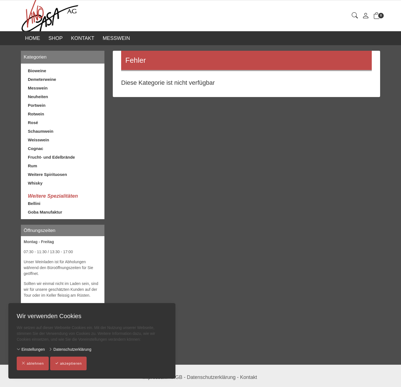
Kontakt (248, 377)
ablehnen (32, 363)
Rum (32, 165)
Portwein (36, 105)
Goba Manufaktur (45, 212)
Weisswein (38, 139)
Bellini (34, 203)
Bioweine (37, 70)
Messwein (38, 88)
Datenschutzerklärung (70, 349)
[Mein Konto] (365, 16)
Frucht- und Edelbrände (51, 157)
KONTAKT (82, 38)
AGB (177, 377)
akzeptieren (68, 363)
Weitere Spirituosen (47, 174)
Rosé (33, 122)
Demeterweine (42, 79)
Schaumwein (40, 131)
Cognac (35, 148)
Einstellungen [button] (31, 349)
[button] (355, 15)
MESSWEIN (116, 38)
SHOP (55, 38)
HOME (32, 38)
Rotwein (36, 114)
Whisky (35, 183)
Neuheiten (38, 96)
